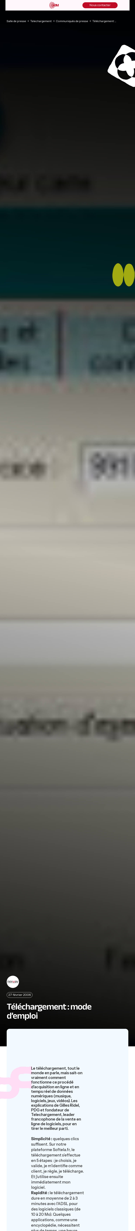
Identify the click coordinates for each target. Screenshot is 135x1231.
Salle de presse (16, 21)
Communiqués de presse (72, 21)
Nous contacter (100, 5)
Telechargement (41, 21)
